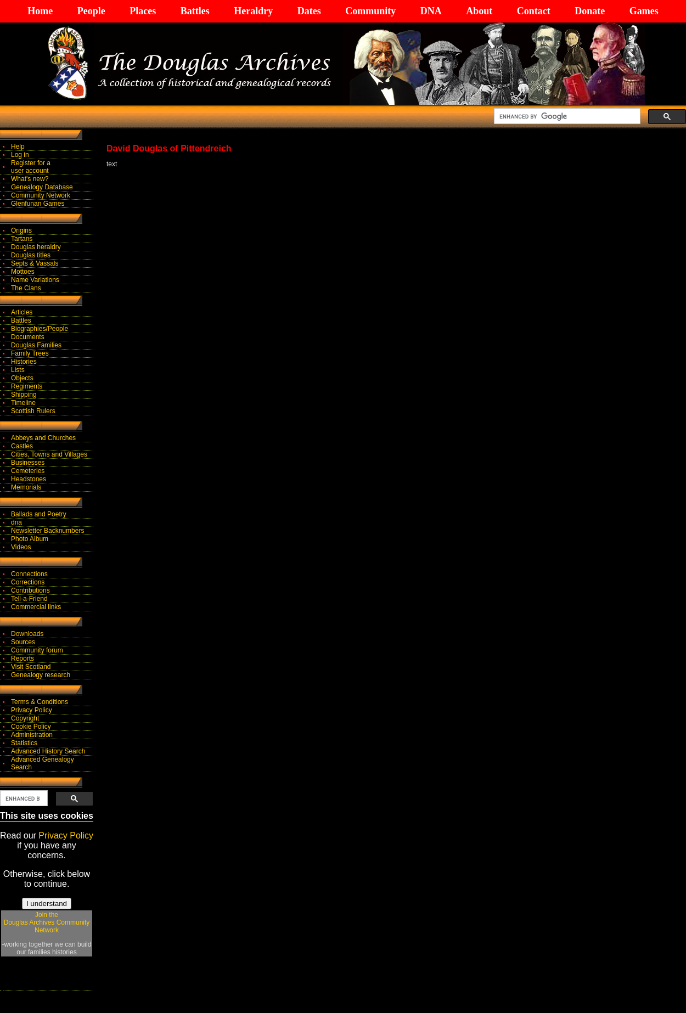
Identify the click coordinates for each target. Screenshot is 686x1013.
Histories (24, 361)
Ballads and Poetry (38, 514)
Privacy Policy (31, 710)
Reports (22, 658)
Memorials (26, 487)
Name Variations (35, 280)
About (479, 10)
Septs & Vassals (34, 263)
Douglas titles (30, 255)
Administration (32, 735)
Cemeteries (27, 471)
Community (370, 10)
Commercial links (36, 607)
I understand (46, 903)
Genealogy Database (42, 187)
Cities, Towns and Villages (49, 454)
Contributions (30, 590)
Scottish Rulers (33, 411)
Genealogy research (40, 675)
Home (40, 10)
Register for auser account (30, 167)
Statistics (24, 743)
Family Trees (30, 353)
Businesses (27, 462)
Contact (533, 10)
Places (143, 10)
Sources (23, 642)
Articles (21, 312)
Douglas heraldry (36, 247)
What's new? (29, 179)
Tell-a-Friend (29, 599)
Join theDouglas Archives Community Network (47, 922)
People (91, 10)
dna (16, 522)
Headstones (28, 479)
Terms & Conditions (39, 702)
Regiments (26, 386)
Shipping (24, 394)
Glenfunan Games (37, 203)
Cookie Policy (31, 726)
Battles (195, 10)
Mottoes (23, 271)
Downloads (27, 634)
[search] (566, 116)
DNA (431, 10)
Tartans (21, 239)
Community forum (37, 650)
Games (644, 10)
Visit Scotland (31, 667)
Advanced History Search (48, 751)
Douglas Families (36, 345)
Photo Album (29, 539)
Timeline (23, 403)
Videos (21, 547)
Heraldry (253, 10)
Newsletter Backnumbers (47, 530)
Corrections (27, 582)
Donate (590, 10)
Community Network (40, 195)
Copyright (25, 718)
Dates (309, 10)
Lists (18, 370)
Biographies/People (39, 329)
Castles (22, 446)
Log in (20, 155)
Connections (29, 574)
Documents (27, 337)
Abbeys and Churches (43, 438)
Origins (21, 230)
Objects (22, 378)
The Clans (26, 288)
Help (18, 146)
